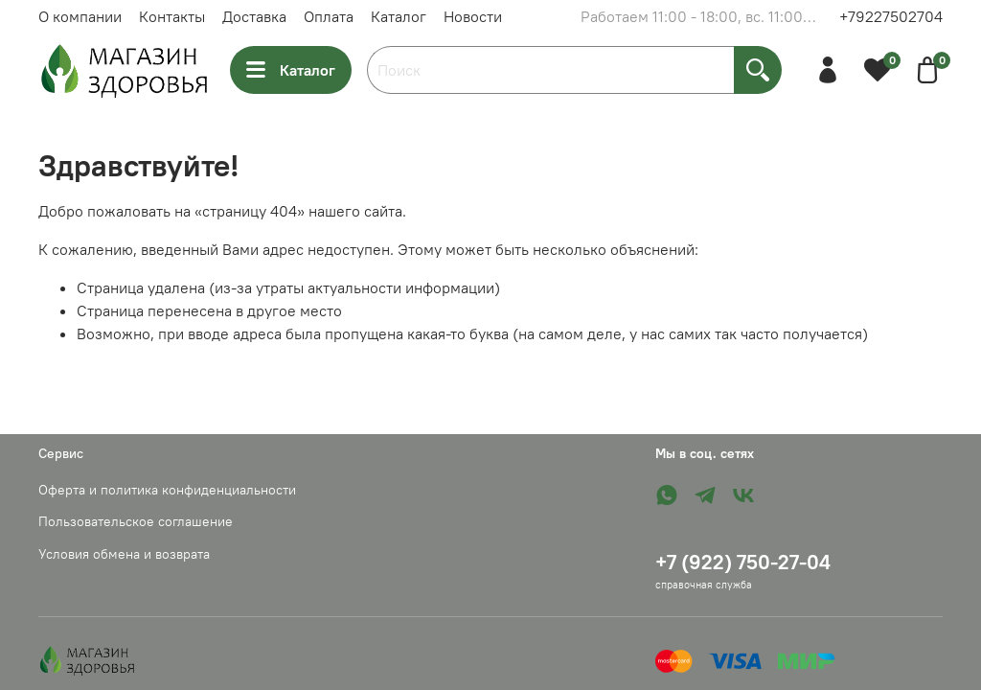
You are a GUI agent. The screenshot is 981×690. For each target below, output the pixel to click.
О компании (80, 16)
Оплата (329, 16)
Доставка (254, 16)
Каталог (398, 16)
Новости (473, 16)
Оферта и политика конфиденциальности (167, 489)
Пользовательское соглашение (135, 521)
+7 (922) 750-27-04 (743, 562)
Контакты (172, 16)
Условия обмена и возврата (124, 554)
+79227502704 (891, 16)
